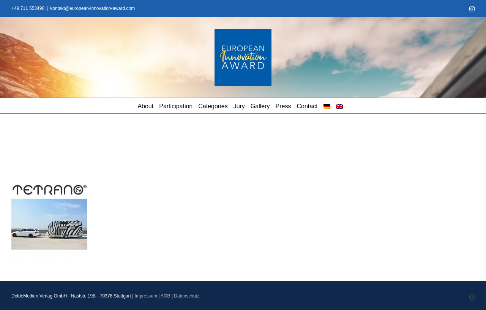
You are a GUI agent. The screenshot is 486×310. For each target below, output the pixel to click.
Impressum (146, 296)
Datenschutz (186, 296)
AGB (165, 296)
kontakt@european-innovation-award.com (92, 8)
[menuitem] (326, 105)
